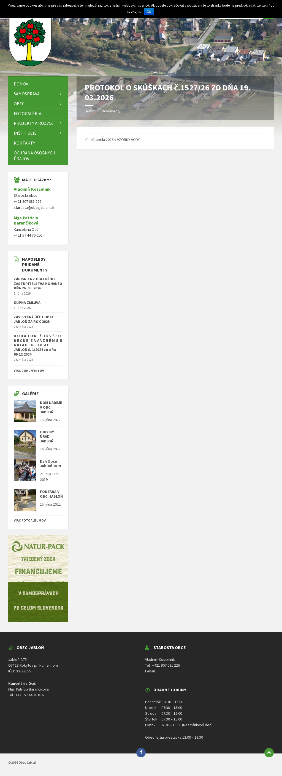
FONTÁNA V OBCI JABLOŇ (51, 494)
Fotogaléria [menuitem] (27, 113)
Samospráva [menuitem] (27, 93)
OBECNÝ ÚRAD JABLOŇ (47, 436)
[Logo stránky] (30, 65)
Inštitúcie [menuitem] (25, 133)
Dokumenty (111, 111)
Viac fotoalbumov (30, 520)
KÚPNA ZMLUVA (27, 302)
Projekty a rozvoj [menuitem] (34, 123)
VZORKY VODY (128, 139)
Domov (90, 111)
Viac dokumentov (29, 370)
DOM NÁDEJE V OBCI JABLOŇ (51, 407)
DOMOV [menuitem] (21, 84)
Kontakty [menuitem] (24, 143)
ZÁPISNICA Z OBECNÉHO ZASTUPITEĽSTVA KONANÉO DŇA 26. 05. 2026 (38, 283)
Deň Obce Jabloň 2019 (50, 464)
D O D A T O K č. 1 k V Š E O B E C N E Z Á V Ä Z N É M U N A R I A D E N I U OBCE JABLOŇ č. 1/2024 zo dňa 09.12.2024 (38, 345)
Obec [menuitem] (19, 103)
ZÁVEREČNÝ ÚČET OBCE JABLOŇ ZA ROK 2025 (34, 319)
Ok (149, 12)
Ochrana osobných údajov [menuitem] (34, 155)
